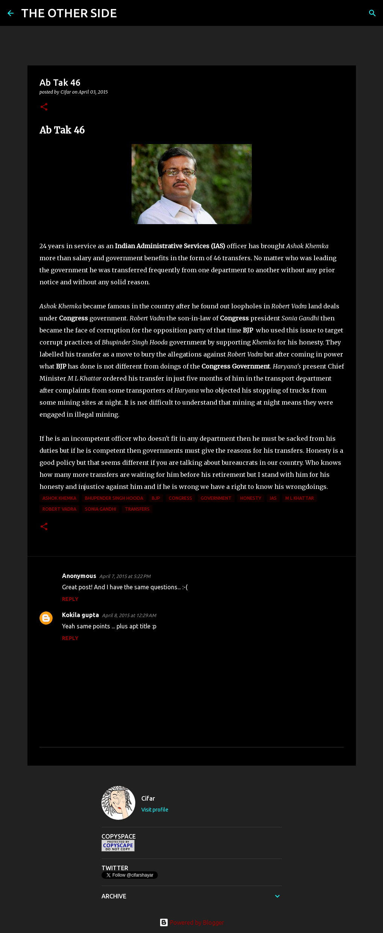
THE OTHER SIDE (69, 13)
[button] (43, 107)
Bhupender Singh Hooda (114, 498)
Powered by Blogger (191, 922)
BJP (156, 498)
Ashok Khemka (59, 498)
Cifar (148, 798)
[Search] (127, 13)
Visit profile (154, 810)
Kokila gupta (80, 614)
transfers (137, 509)
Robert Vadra (59, 509)
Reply (70, 599)
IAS (273, 498)
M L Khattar (299, 498)
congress (180, 498)
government (216, 498)
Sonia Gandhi (100, 509)
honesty (250, 498)
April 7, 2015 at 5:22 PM (124, 576)
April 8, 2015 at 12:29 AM (129, 615)
